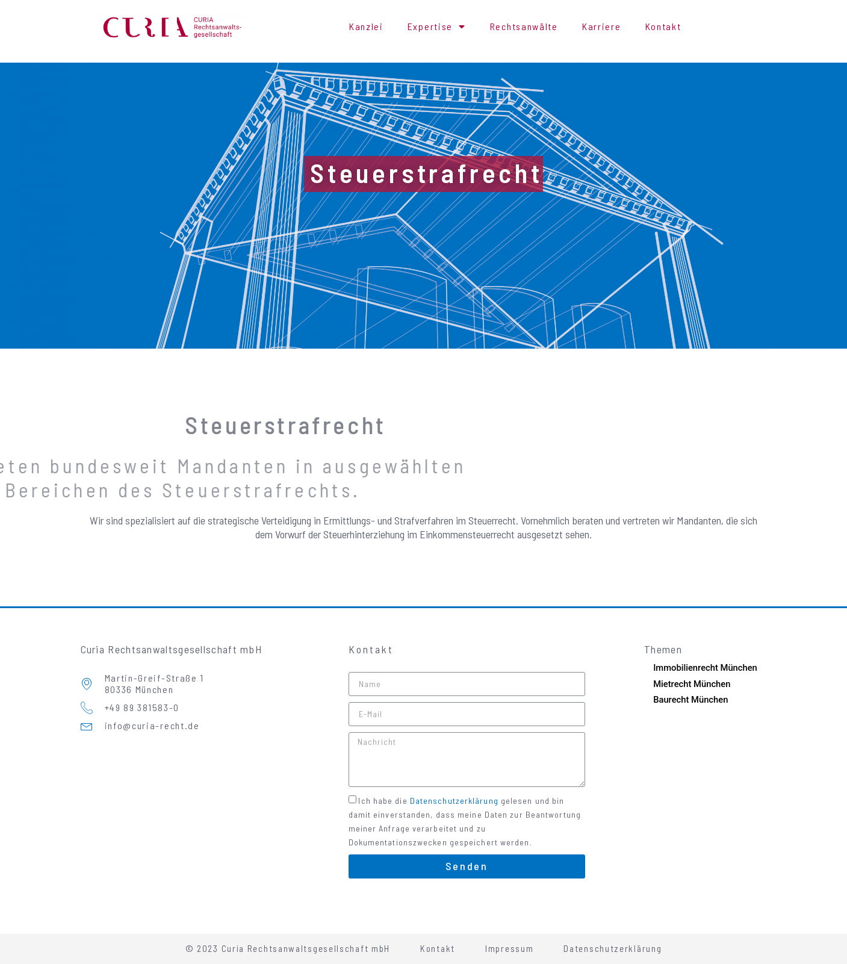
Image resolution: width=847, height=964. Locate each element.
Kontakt (663, 26)
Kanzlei (366, 26)
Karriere (601, 26)
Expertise (437, 26)
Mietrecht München (692, 684)
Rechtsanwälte (524, 26)
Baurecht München (691, 699)
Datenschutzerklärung (454, 800)
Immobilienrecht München (706, 667)
